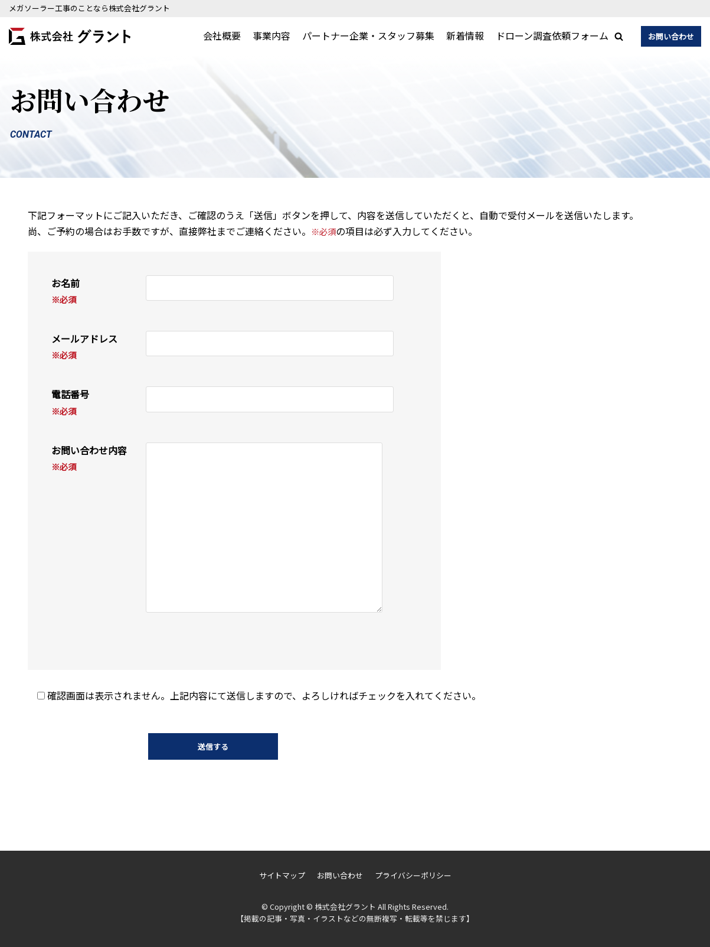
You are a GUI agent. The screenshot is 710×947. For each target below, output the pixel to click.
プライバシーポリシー (413, 875)
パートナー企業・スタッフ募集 (368, 35)
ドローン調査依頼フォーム (552, 35)
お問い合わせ (671, 36)
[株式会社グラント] (69, 36)
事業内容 (271, 35)
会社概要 (222, 35)
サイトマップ (282, 875)
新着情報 (465, 35)
